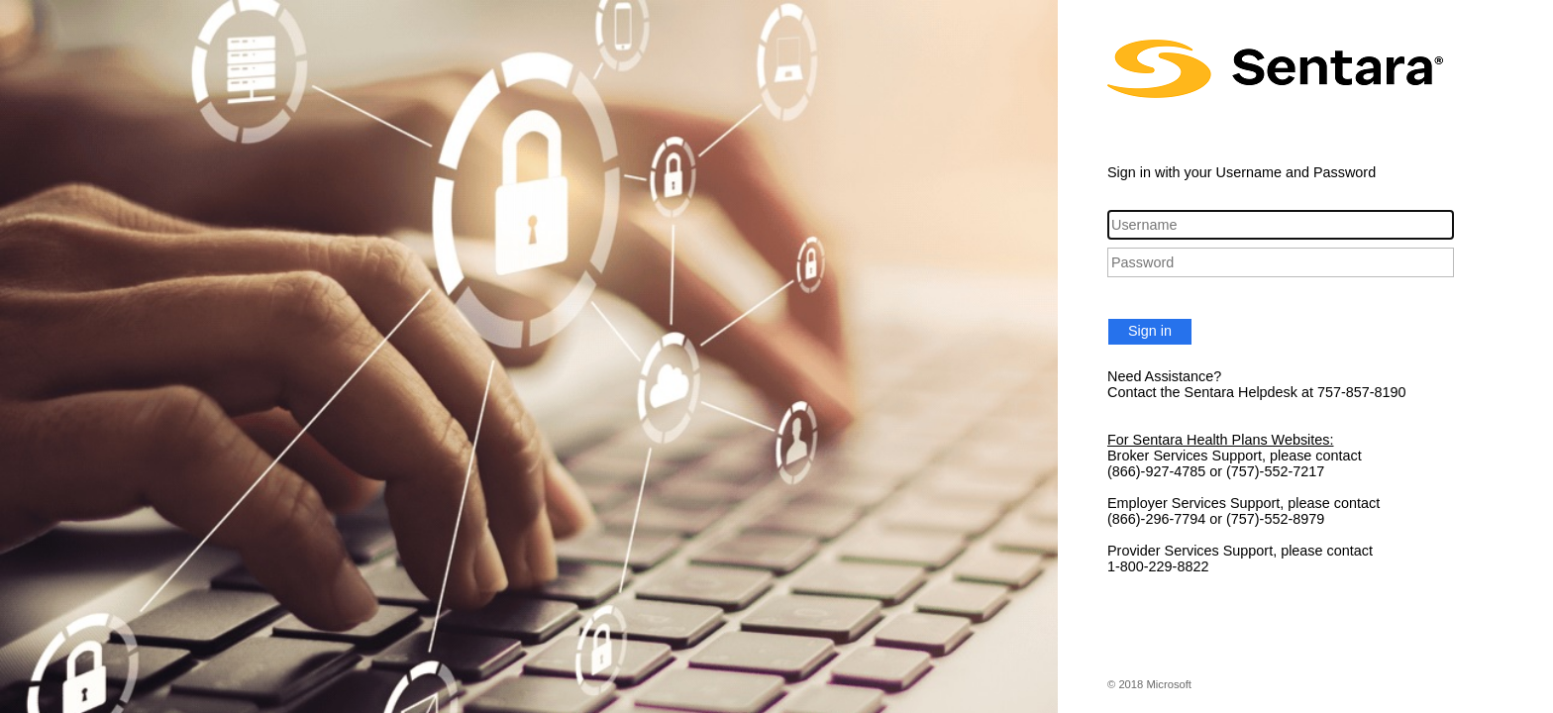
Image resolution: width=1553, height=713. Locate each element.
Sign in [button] (1150, 331)
